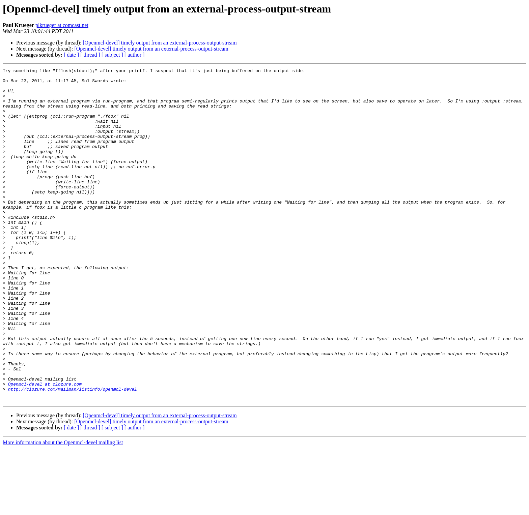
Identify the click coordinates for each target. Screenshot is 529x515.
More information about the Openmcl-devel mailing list (63, 509)
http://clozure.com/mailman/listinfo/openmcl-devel (72, 454)
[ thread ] (90, 55)
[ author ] (134, 55)
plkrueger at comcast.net (61, 25)
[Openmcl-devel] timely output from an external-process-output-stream (159, 43)
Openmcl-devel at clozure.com (45, 448)
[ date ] (71, 55)
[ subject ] (112, 55)
